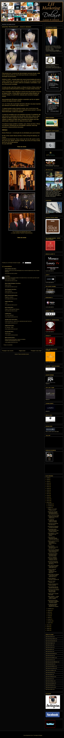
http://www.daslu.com (50, 649)
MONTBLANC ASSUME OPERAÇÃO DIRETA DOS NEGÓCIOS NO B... (53, 513)
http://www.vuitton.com (50, 689)
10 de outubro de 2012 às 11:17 (11, 322)
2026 (48, 477)
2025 (48, 479)
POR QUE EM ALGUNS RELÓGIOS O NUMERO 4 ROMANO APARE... (53, 601)
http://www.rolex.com (50, 678)
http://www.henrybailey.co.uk (51, 657)
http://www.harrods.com (50, 655)
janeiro (49, 622)
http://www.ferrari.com (50, 651)
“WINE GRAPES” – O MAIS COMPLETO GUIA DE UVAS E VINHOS (53, 597)
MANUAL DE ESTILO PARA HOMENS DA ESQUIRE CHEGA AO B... (53, 516)
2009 (48, 628)
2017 (48, 493)
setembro (50, 608)
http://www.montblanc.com (51, 670)
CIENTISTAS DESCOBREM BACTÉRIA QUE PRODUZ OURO (53, 590)
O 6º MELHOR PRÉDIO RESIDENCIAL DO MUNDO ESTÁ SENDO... (53, 605)
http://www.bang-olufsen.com (51, 638)
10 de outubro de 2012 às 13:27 (11, 329)
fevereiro (50, 620)
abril (49, 617)
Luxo (6, 276)
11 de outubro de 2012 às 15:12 (11, 342)
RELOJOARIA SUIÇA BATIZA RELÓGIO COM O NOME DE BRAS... (53, 530)
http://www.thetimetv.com (50, 685)
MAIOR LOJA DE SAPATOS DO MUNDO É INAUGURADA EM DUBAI (53, 543)
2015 (48, 497)
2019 (48, 490)
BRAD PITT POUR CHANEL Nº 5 (51, 582)
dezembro (50, 504)
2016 (48, 495)
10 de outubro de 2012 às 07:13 (11, 316)
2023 (48, 483)
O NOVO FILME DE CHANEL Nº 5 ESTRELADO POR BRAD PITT (52, 571)
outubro (49, 507)
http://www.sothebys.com (50, 680)
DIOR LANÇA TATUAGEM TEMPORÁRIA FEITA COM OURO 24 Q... (53, 566)
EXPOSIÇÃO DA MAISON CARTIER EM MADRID (53, 527)
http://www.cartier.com (50, 645)
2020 (48, 488)
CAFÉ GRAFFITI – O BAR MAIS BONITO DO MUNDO (53, 534)
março (49, 619)
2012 (48, 502)
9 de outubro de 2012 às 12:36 (11, 292)
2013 (48, 500)
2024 (48, 481)
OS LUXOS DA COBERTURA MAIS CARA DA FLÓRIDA (52, 520)
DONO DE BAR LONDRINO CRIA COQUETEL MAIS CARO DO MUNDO (53, 551)
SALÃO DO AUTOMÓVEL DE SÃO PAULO (53, 524)
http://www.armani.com (50, 636)
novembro (50, 505)
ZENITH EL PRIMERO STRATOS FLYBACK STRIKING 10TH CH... (53, 558)
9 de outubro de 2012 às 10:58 (11, 280)
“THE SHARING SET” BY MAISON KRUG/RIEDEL (53, 587)
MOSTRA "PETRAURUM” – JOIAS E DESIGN (53, 585)
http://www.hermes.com (50, 659)
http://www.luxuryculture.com (51, 668)
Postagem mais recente (7, 350)
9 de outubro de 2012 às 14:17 (11, 304)
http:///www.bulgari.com (50, 642)
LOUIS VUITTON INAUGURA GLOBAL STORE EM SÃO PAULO (53, 538)
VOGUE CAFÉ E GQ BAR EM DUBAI (53, 594)
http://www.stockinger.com (51, 683)
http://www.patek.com (50, 674)
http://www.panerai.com (50, 672)
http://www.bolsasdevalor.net (51, 640)
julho (49, 612)
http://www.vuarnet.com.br (51, 687)
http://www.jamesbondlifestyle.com (52, 661)
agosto (49, 610)
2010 (48, 626)
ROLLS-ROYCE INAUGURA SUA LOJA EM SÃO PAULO (53, 547)
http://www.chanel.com (50, 647)
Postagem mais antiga (36, 350)
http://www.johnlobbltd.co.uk (51, 666)
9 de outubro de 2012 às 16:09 (11, 310)
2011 (48, 624)
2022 (48, 484)
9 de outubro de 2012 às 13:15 (11, 298)
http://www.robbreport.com (51, 676)
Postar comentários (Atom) (23, 354)
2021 (48, 486)
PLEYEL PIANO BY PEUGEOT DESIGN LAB (53, 579)
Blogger (40, 735)
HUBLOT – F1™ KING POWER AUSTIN (52, 509)
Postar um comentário (8, 344)
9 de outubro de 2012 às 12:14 (11, 286)
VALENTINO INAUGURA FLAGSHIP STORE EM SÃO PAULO (53, 562)
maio (49, 615)
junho (49, 613)
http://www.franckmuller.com (51, 653)
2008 (48, 630)
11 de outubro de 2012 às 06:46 (11, 335)
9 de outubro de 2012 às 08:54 (11, 273)
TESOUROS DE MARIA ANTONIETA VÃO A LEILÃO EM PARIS (52, 555)
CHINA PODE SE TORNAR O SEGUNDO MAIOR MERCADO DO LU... (53, 575)
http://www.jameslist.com (50, 664)
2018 (48, 491)
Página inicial (22, 350)
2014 (48, 498)
